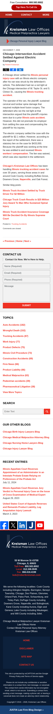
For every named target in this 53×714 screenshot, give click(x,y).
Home (8, 15)
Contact (26, 15)
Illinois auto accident (33, 117)
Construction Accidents (18, 358)
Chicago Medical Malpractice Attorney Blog (26, 437)
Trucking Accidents (19, 224)
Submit (26, 305)
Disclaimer (27, 648)
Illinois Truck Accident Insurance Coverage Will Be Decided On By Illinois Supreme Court (26, 215)
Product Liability (14, 370)
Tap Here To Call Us (26, 7)
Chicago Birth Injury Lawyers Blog (21, 432)
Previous (8, 241)
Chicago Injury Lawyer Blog (18, 448)
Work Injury (11, 342)
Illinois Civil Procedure (17, 353)
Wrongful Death (14, 330)
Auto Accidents (14, 325)
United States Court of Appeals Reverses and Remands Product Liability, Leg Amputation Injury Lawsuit (25, 507)
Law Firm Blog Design (25, 710)
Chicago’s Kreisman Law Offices (20, 166)
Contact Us (26, 665)
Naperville (25, 179)
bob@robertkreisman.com (26, 575)
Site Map (26, 656)
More (46, 15)
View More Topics (12, 392)
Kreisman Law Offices (37, 702)
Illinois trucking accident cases (29, 169)
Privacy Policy (15, 676)
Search (47, 411)
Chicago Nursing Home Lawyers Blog (23, 443)
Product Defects (14, 347)
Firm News (11, 364)
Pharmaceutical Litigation (19, 386)
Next (27, 241)
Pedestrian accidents (16, 381)
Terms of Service (31, 676)
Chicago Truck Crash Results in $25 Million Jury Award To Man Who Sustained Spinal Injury (26, 203)
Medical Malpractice (16, 375)
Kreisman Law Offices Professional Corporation (26, 27)
